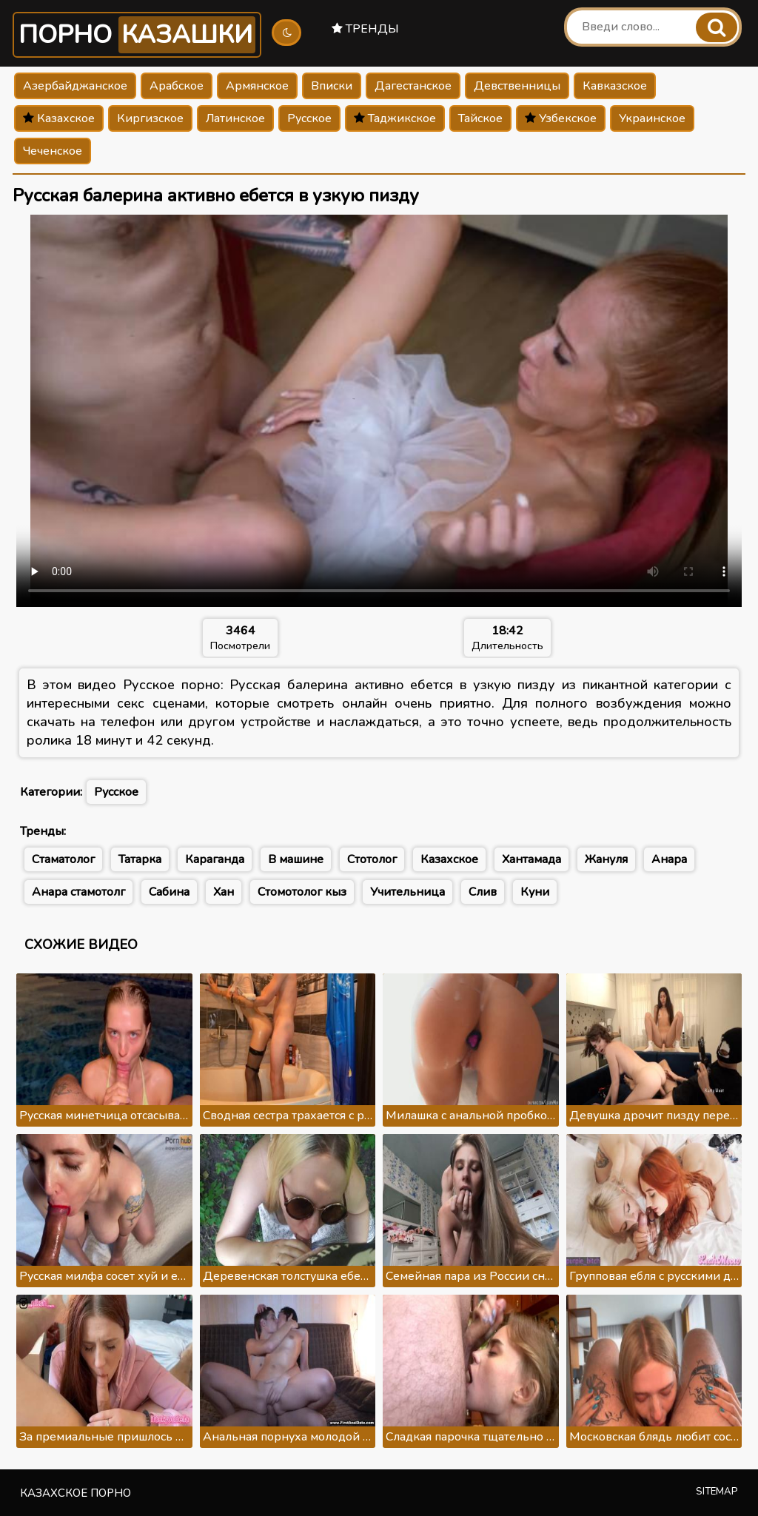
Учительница (407, 892)
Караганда (214, 859)
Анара (669, 859)
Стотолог (372, 859)
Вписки (331, 86)
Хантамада (531, 859)
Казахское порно (75, 1493)
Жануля (606, 859)
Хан (223, 892)
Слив (483, 892)
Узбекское (561, 118)
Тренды (365, 29)
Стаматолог (63, 859)
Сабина (169, 892)
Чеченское (52, 151)
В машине (295, 859)
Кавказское (615, 86)
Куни (534, 892)
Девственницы (517, 86)
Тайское (480, 118)
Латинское (235, 118)
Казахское (59, 118)
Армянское (257, 86)
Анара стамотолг (78, 892)
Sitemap (717, 1491)
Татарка (139, 859)
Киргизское (150, 118)
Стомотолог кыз (302, 892)
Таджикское (395, 118)
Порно (137, 34)
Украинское (652, 118)
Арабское (177, 86)
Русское (309, 118)
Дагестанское (413, 86)
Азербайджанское (75, 86)
